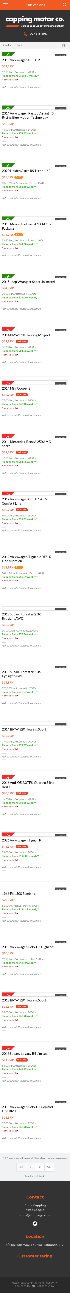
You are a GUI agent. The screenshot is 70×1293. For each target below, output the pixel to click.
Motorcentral (43, 1286)
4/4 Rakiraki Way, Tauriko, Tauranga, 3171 (35, 1245)
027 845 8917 (39, 33)
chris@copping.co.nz (35, 1215)
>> (49, 1167)
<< (21, 1167)
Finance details (10, 79)
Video (60, 56)
